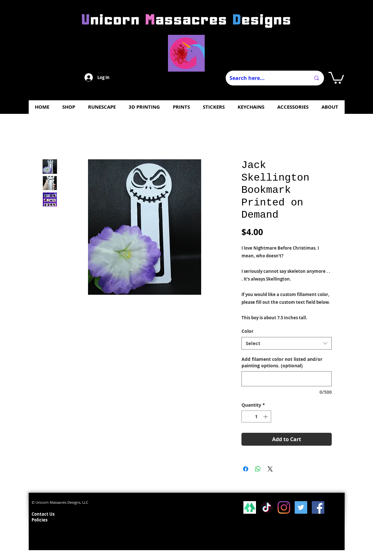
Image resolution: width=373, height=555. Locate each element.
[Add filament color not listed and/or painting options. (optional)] (286, 378)
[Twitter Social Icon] (301, 507)
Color (247, 331)
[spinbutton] (256, 416)
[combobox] (286, 343)
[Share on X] (270, 469)
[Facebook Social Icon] (318, 507)
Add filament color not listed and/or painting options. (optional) (281, 362)
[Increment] (266, 416)
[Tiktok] (266, 507)
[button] (336, 77)
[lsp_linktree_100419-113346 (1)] (249, 507)
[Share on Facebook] (246, 469)
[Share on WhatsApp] (258, 469)
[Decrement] (246, 416)
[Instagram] (284, 507)
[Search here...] (265, 78)
